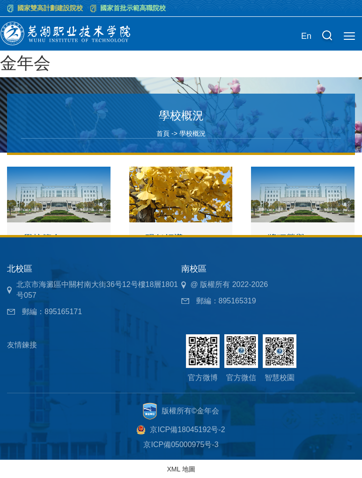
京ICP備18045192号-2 (187, 430)
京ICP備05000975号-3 (180, 445)
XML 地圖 (181, 469)
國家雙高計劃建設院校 (50, 8)
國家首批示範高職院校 (133, 8)
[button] (327, 36)
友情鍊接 (22, 345)
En (306, 36)
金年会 (25, 63)
